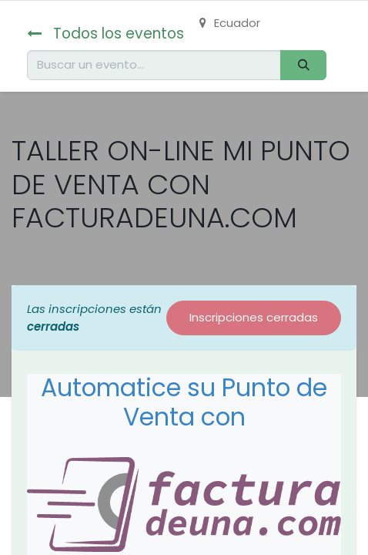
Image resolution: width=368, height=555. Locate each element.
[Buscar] (303, 65)
